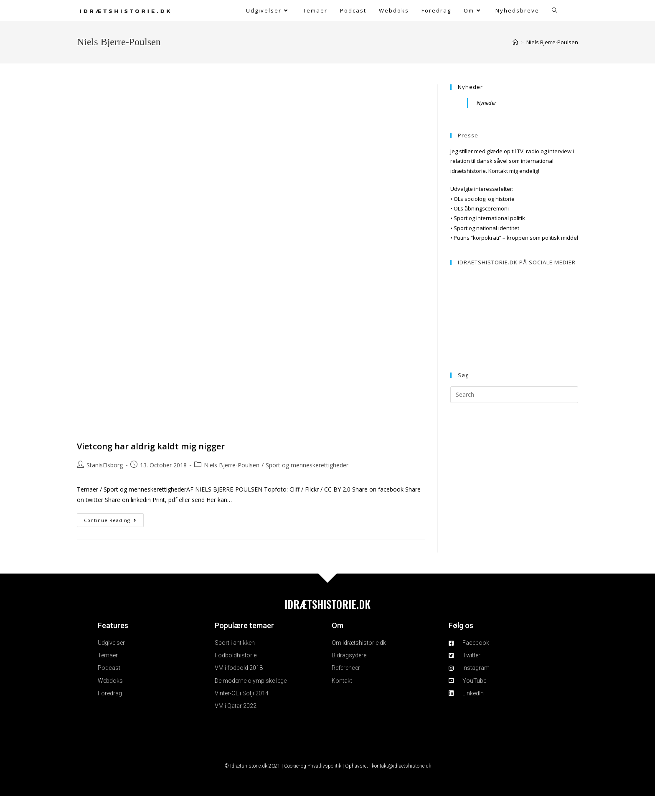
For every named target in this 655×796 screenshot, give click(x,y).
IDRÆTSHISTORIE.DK (327, 604)
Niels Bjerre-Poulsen (552, 42)
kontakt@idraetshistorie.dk (401, 766)
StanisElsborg (104, 465)
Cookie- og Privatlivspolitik (312, 766)
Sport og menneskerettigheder (307, 465)
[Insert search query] (514, 394)
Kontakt (498, 171)
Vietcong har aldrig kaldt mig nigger (151, 446)
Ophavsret (356, 766)
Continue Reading (114, 518)
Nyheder (470, 87)
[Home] (515, 42)
